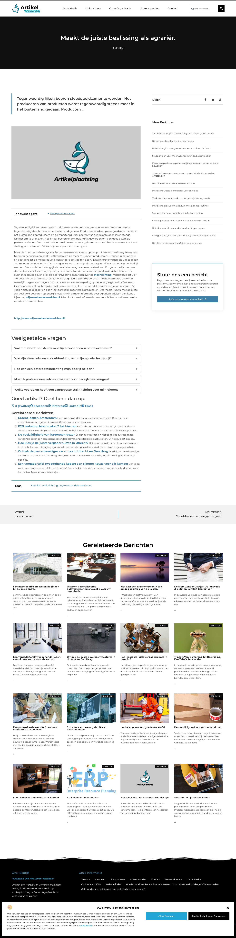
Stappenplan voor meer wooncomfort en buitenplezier (181, 156)
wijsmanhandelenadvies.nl (43, 297)
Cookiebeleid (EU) (91, 884)
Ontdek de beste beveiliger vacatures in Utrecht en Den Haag (63, 451)
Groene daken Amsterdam (37, 418)
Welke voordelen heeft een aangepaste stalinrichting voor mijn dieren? (76, 390)
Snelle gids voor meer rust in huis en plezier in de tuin (181, 220)
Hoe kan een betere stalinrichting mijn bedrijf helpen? (76, 369)
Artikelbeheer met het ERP (83, 797)
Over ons (85, 879)
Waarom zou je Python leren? (192, 797)
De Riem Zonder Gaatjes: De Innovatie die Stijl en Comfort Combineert (197, 587)
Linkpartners (93, 8)
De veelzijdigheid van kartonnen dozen (46, 434)
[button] (227, 907)
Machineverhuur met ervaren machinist (173, 183)
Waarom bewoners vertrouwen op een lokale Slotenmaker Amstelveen (183, 174)
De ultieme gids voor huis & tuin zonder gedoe (177, 243)
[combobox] (204, 8)
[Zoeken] (221, 8)
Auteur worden (150, 8)
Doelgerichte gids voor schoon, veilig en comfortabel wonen (184, 235)
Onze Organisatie (121, 8)
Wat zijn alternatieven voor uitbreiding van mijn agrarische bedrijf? (76, 358)
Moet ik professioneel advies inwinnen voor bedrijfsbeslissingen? (76, 379)
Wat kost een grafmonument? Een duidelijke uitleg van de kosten (141, 587)
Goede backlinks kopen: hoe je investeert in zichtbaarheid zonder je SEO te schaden (172, 884)
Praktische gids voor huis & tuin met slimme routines (180, 205)
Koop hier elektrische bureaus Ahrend (36, 797)
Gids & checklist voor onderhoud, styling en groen (178, 228)
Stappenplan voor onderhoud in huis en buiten (177, 213)
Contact (173, 8)
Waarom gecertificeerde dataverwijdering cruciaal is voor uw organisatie (89, 589)
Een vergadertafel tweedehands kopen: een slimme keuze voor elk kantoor (73, 463)
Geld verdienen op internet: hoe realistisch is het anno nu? (113, 889)
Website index (113, 884)
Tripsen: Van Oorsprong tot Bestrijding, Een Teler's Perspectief (197, 658)
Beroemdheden (173, 879)
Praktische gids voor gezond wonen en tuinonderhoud (181, 148)
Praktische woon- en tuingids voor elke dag (175, 190)
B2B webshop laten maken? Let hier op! (47, 426)
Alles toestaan (166, 916)
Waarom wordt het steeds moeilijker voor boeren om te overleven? (76, 348)
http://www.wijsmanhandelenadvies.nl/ (39, 318)
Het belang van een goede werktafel (142, 727)
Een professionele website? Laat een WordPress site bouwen (35, 728)
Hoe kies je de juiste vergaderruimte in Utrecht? (53, 443)
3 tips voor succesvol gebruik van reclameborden (87, 728)
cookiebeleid (85, 925)
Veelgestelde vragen (62, 213)
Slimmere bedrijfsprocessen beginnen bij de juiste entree (183, 133)
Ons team (100, 879)
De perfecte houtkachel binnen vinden (173, 141)
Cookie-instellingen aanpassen (209, 916)
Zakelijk (118, 48)
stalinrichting (103, 274)
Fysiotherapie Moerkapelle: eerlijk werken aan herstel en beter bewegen (185, 164)
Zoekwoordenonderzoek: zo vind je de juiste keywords (181, 198)
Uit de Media (69, 8)
